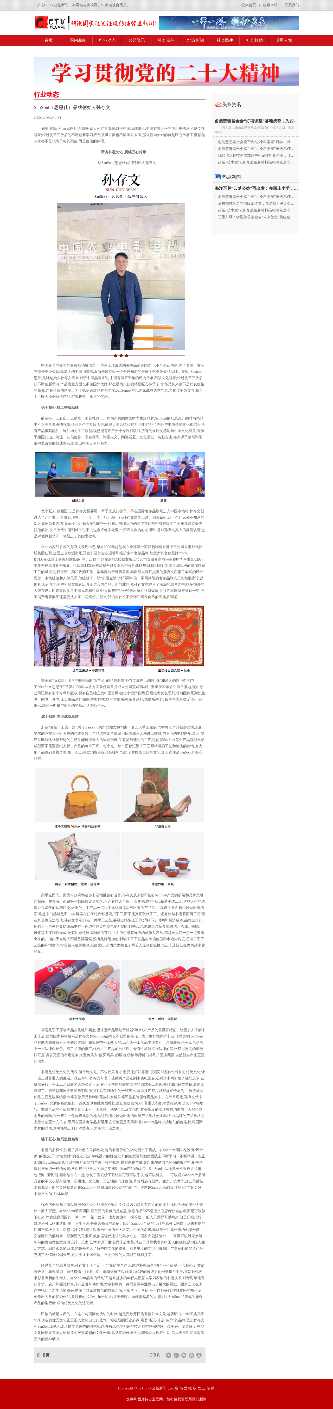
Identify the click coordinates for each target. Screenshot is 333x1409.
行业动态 (107, 40)
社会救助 (254, 40)
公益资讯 (137, 40)
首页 (48, 40)
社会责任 (166, 40)
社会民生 (225, 40)
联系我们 (292, 5)
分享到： (156, 1355)
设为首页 (248, 5)
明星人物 (284, 40)
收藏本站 (270, 5)
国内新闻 (78, 40)
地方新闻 (195, 40)
